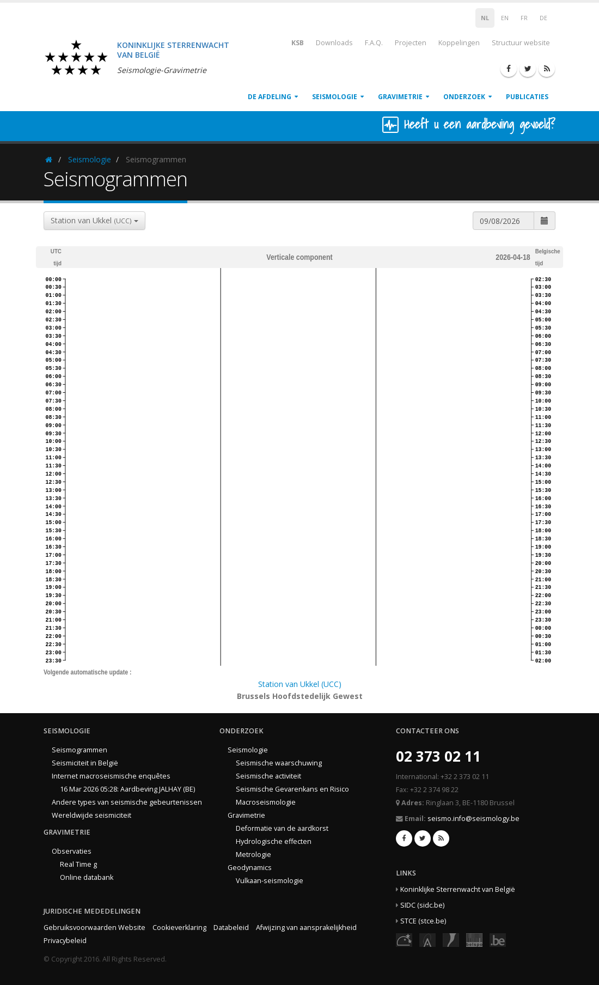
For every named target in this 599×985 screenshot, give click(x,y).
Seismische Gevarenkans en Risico (292, 789)
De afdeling (269, 96)
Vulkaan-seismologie (269, 880)
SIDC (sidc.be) (422, 905)
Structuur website (521, 42)
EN (505, 18)
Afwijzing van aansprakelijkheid (306, 927)
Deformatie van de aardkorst (282, 828)
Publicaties (527, 96)
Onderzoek (464, 96)
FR (524, 18)
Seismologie (334, 96)
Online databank (86, 877)
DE (543, 18)
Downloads (334, 42)
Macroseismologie (266, 802)
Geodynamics (250, 867)
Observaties (71, 851)
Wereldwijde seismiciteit (91, 815)
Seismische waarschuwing (279, 763)
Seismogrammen (79, 750)
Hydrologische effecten (273, 841)
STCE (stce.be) (423, 921)
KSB (290, 42)
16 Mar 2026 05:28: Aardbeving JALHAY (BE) (127, 789)
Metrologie (253, 854)
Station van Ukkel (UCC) (299, 684)
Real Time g (78, 864)
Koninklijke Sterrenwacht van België (457, 889)
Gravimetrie (400, 96)
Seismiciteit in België (85, 763)
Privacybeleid (65, 940)
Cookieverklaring (179, 927)
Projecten (410, 42)
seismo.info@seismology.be (473, 818)
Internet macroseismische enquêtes (111, 776)
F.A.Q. (374, 42)
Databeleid (231, 927)
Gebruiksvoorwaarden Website (94, 927)
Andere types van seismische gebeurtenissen (127, 802)
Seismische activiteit (268, 776)
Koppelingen (459, 42)
